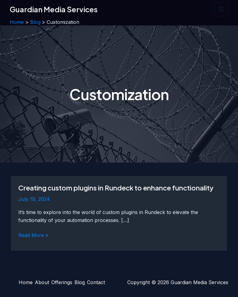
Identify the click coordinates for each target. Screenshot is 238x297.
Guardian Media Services (54, 9)
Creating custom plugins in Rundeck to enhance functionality (116, 187)
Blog (79, 282)
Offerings (61, 282)
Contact (96, 282)
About (42, 282)
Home (26, 282)
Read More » (33, 235)
